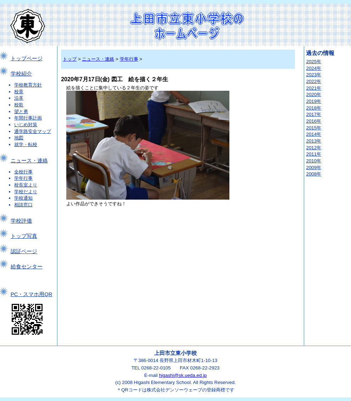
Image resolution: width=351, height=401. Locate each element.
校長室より (25, 185)
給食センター (27, 266)
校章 (18, 91)
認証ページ (24, 251)
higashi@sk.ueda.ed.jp (183, 375)
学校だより (25, 191)
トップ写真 (24, 236)
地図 (18, 137)
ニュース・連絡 (29, 160)
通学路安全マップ (32, 131)
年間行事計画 (28, 118)
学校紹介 (21, 74)
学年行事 (23, 178)
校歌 (18, 104)
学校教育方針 (28, 85)
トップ (70, 59)
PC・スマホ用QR (31, 294)
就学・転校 (25, 144)
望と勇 (21, 111)
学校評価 (21, 221)
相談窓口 (23, 204)
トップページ (27, 58)
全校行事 (23, 171)
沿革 (18, 98)
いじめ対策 (25, 124)
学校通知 (23, 198)
